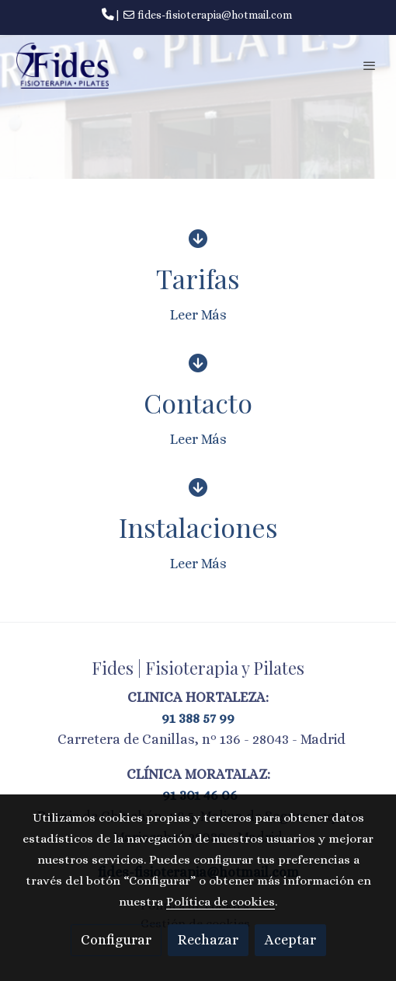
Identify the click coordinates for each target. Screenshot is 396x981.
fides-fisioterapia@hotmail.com (214, 15)
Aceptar (290, 940)
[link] (62, 66)
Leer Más (198, 315)
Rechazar (208, 940)
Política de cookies (220, 902)
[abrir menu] (370, 65)
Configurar (116, 940)
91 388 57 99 (198, 718)
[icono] (198, 238)
